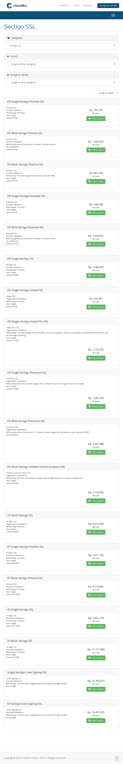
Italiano (64, 5)
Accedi (76, 5)
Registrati (87, 5)
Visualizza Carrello (108, 5)
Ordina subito (96, 118)
